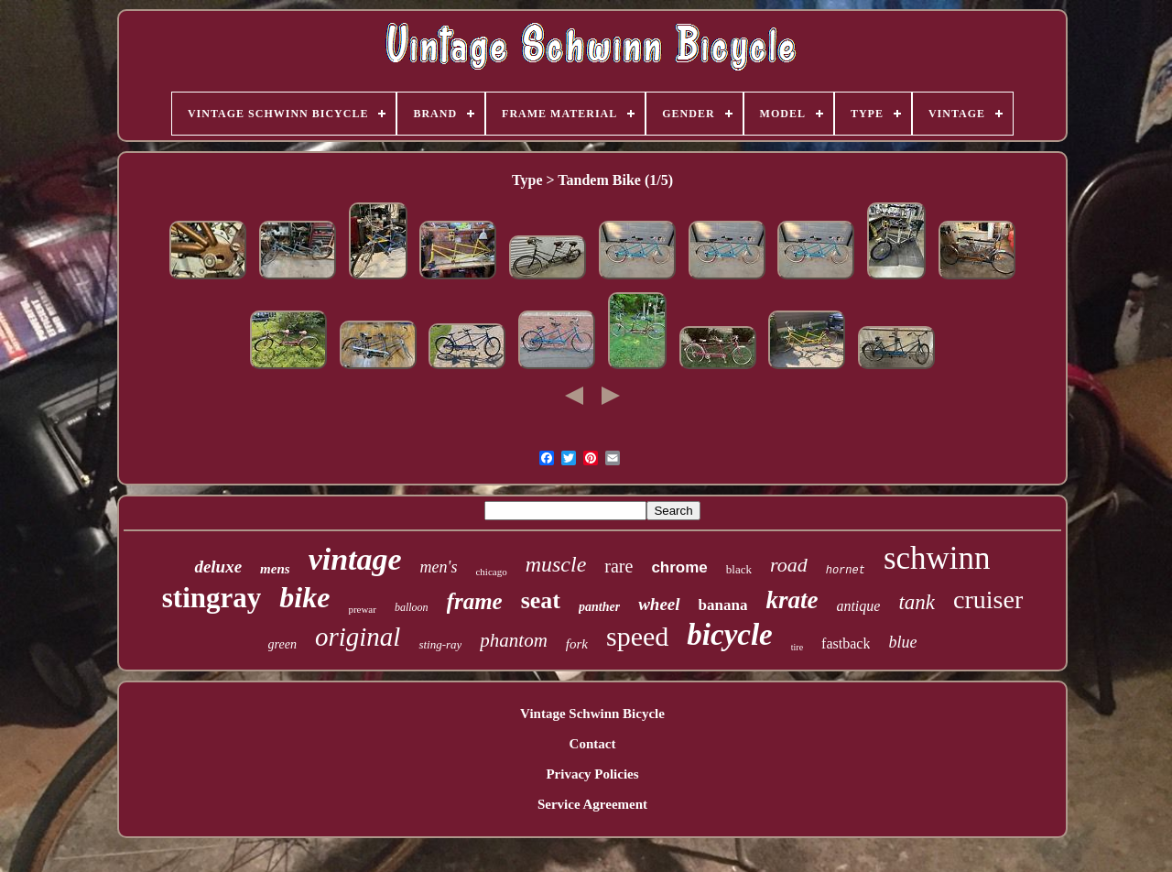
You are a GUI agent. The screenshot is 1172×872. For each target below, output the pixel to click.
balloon (412, 607)
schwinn (937, 558)
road (789, 564)
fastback (845, 643)
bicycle (729, 634)
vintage (355, 559)
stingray (212, 598)
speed (637, 636)
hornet (845, 570)
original (357, 636)
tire (797, 647)
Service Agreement (592, 804)
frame (475, 601)
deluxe (218, 566)
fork (577, 644)
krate (791, 600)
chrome (679, 567)
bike (304, 597)
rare (618, 566)
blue (902, 642)
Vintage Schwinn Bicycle (592, 713)
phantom (514, 640)
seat (540, 600)
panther (599, 607)
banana (723, 605)
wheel (658, 604)
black (739, 569)
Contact (593, 743)
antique (858, 606)
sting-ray (439, 644)
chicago (490, 571)
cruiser (988, 599)
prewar (362, 609)
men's (439, 567)
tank (916, 602)
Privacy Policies (592, 774)
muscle (556, 564)
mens (275, 568)
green (282, 644)
